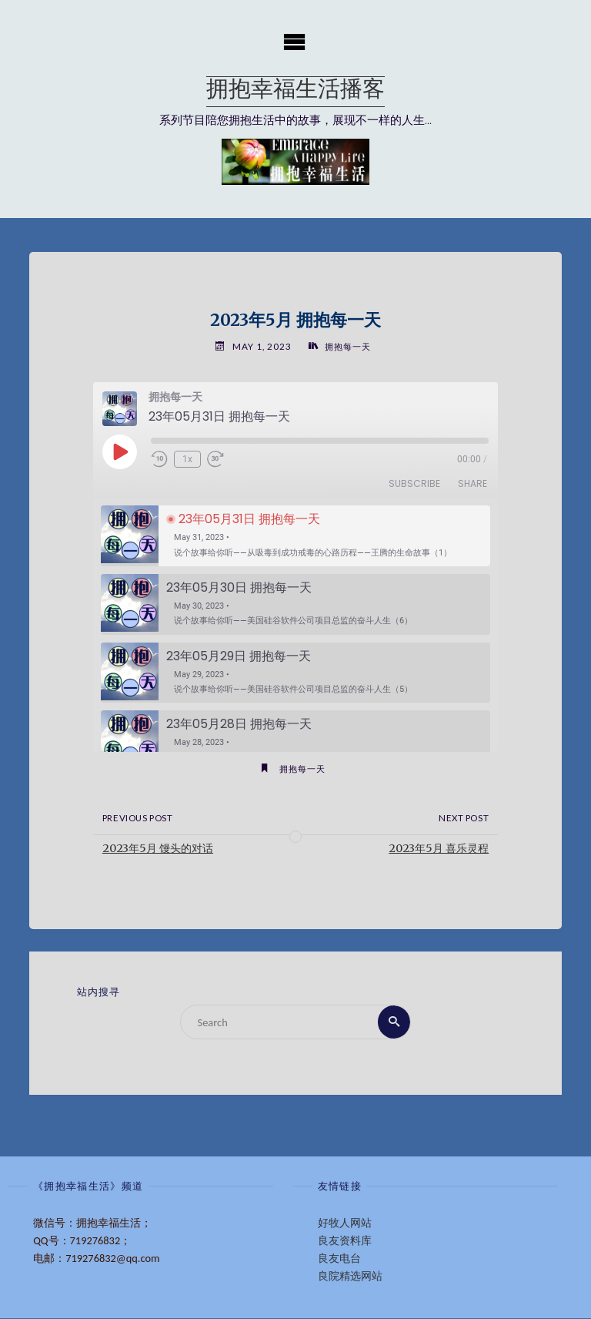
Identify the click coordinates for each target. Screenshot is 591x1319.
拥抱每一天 (347, 346)
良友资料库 (345, 1240)
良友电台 (339, 1258)
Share (472, 484)
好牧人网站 (345, 1223)
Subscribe (414, 484)
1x (187, 459)
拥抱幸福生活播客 (295, 91)
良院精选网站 (350, 1276)
